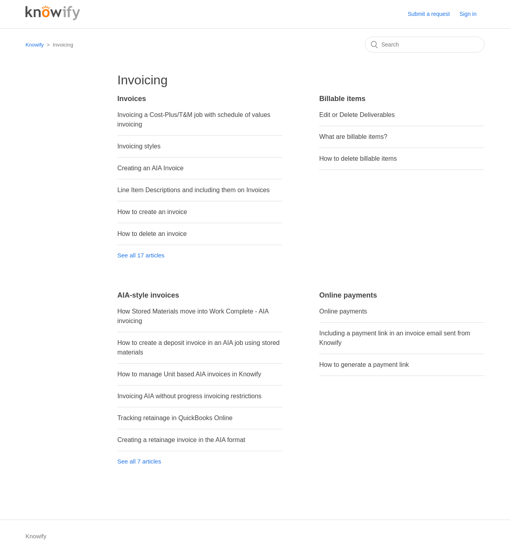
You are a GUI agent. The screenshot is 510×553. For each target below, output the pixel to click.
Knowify (35, 45)
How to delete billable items (358, 158)
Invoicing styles (139, 146)
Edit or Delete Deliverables (356, 114)
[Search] (424, 45)
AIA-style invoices (148, 295)
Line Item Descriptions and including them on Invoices (193, 190)
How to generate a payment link (364, 364)
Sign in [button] (468, 14)
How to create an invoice (152, 211)
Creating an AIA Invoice (150, 168)
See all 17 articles (140, 255)
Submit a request (429, 14)
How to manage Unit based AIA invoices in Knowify (189, 374)
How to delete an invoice (151, 233)
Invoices (131, 99)
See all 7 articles (139, 461)
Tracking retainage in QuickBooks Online (174, 418)
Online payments (348, 295)
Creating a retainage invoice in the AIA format (181, 439)
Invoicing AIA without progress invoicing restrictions (189, 396)
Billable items (342, 99)
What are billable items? (353, 136)
